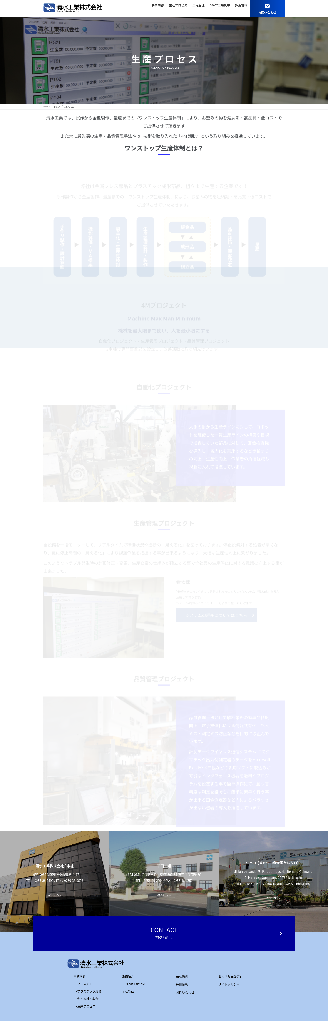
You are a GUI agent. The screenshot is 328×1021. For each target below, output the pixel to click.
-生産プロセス (85, 1006)
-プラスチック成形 (89, 991)
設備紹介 (125, 976)
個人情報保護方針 (230, 976)
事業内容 (76, 976)
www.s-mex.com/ (298, 883)
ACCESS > (54, 895)
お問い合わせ (185, 992)
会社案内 (182, 976)
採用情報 (182, 984)
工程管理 (125, 991)
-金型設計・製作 (87, 998)
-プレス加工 (84, 984)
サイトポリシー (229, 984)
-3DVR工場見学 (134, 984)
